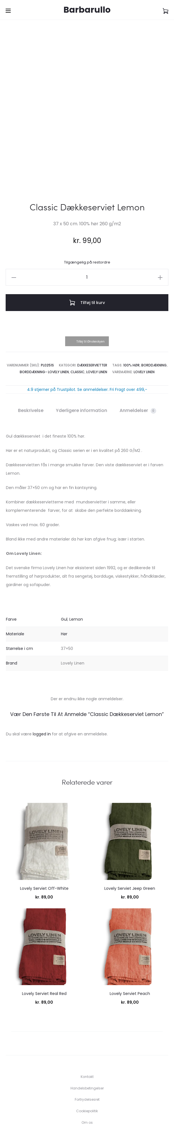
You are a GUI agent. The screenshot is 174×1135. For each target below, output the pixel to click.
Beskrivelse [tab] (30, 371)
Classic (78, 333)
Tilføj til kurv (87, 264)
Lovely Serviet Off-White (44, 849)
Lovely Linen (96, 333)
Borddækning (154, 326)
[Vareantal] (87, 238)
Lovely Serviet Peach (130, 955)
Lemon (76, 581)
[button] (14, 238)
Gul (64, 581)
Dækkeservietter (92, 326)
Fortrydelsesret (87, 1061)
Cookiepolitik (87, 1072)
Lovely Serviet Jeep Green (129, 849)
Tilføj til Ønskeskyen (90, 303)
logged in (42, 695)
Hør (64, 595)
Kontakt (87, 1037)
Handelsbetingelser (87, 1049)
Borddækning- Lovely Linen (44, 333)
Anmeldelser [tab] (138, 371)
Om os (87, 1083)
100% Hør (131, 326)
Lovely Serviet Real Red (44, 955)
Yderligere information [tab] (81, 371)
